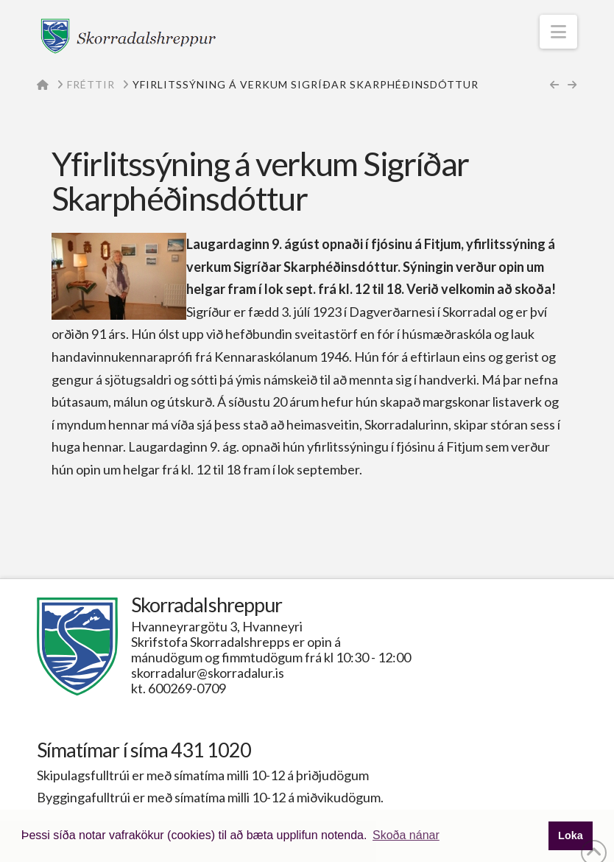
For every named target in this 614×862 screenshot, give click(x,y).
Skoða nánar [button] (406, 835)
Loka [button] (570, 835)
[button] (558, 32)
